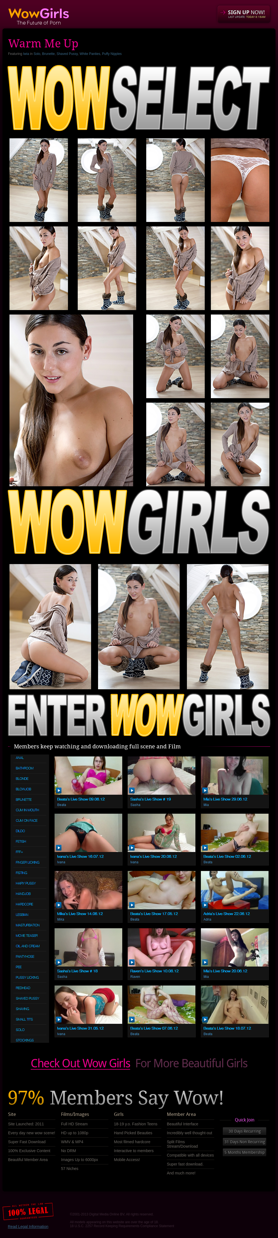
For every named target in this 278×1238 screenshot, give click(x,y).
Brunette (48, 54)
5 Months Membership (245, 1152)
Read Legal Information (28, 1226)
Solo (36, 54)
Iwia (26, 54)
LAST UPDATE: (246, 17)
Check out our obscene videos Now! (139, 1064)
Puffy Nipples (111, 54)
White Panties (90, 54)
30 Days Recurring (245, 1131)
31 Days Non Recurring (245, 1141)
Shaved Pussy (67, 54)
